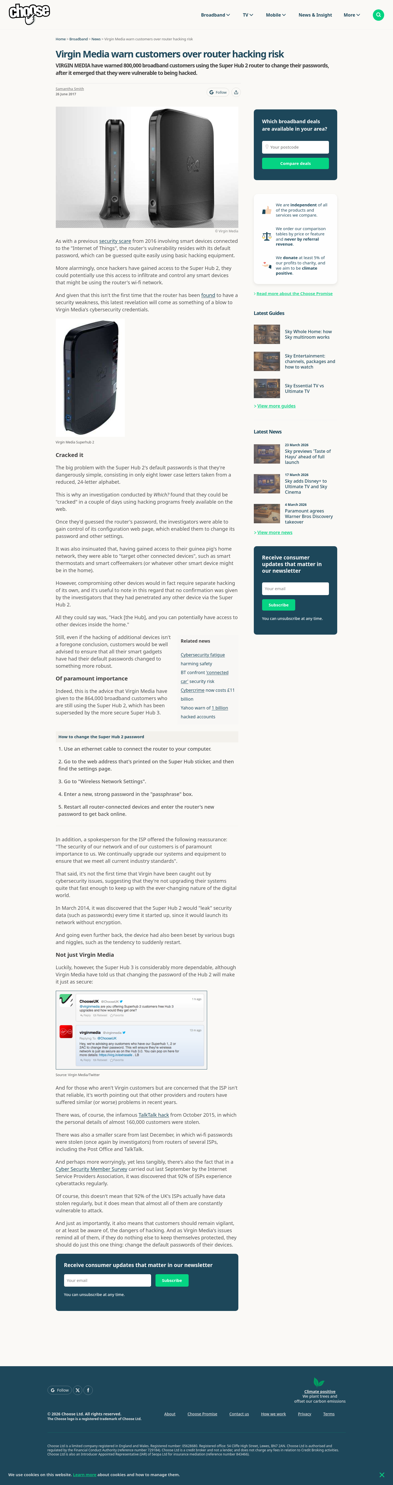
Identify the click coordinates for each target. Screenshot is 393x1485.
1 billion (220, 708)
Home (61, 38)
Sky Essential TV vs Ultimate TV (304, 388)
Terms (329, 1413)
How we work (273, 1413)
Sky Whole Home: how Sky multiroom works (308, 334)
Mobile (273, 15)
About (170, 1413)
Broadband (213, 15)
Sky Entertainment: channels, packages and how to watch (310, 361)
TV (245, 15)
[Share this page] (236, 92)
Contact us (239, 1413)
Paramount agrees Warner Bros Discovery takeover (309, 516)
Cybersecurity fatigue (203, 655)
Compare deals (295, 163)
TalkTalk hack (154, 1114)
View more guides (276, 406)
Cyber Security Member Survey (91, 1169)
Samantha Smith (70, 88)
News (96, 38)
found (208, 295)
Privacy (304, 1413)
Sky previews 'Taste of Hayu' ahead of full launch (308, 456)
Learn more (84, 1474)
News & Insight (315, 15)
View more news (274, 532)
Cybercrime (192, 690)
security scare (115, 241)
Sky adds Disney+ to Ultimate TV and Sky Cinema (306, 486)
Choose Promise (202, 1413)
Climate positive (320, 1391)
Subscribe (172, 1280)
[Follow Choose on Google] (218, 92)
